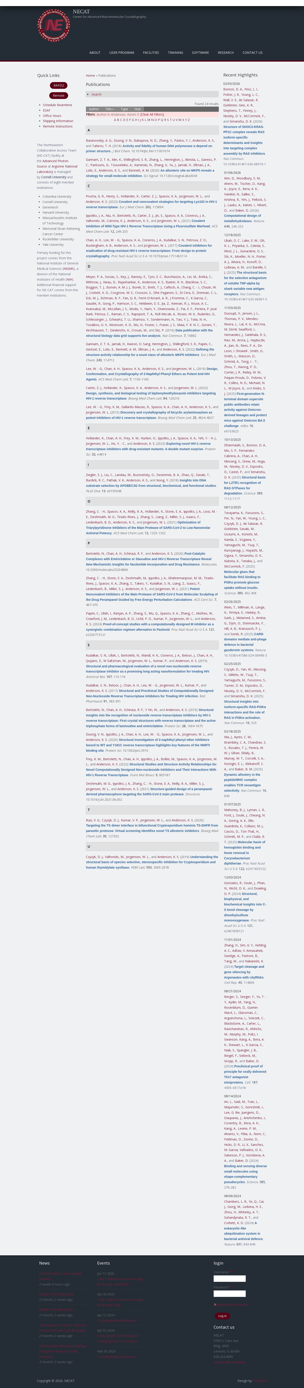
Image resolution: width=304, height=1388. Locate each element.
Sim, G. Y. (246, 945)
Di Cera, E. (187, 293)
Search (96, 94)
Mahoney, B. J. (234, 810)
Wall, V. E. (230, 100)
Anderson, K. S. (203, 140)
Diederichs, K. (120, 330)
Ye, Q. (253, 1201)
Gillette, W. (236, 675)
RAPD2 (59, 85)
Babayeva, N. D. (145, 140)
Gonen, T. (209, 325)
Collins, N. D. (238, 383)
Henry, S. (112, 196)
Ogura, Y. (230, 555)
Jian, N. (234, 345)
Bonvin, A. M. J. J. (118, 287)
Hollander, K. (130, 196)
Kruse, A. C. (199, 303)
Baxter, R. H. (175, 282)
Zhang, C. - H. (95, 511)
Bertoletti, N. (126, 215)
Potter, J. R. (231, 94)
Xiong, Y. (162, 480)
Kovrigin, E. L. (234, 764)
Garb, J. (229, 618)
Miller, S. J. (177, 517)
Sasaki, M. (247, 529)
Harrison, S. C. (127, 303)
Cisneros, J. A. (195, 215)
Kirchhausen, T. (97, 330)
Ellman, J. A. (201, 165)
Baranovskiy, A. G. (99, 140)
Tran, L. (252, 1102)
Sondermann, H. (162, 319)
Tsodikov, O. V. (96, 325)
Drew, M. (249, 461)
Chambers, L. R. (235, 1201)
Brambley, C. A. (235, 742)
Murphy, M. (238, 1034)
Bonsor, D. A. (233, 89)
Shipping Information (58, 121)
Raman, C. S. (120, 314)
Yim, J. (245, 199)
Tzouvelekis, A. (121, 165)
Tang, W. (230, 961)
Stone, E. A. (173, 511)
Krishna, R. (231, 199)
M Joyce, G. (236, 388)
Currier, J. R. (232, 372)
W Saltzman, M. (114, 661)
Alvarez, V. (231, 1134)
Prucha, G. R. (95, 196)
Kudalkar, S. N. (174, 240)
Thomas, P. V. (234, 319)
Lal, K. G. (245, 324)
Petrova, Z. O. (196, 240)
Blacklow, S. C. (196, 282)
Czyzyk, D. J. (110, 820)
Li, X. (245, 1144)
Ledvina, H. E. (252, 1207)
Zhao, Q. (187, 475)
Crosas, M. (139, 330)
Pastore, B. (250, 956)
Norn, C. (260, 1134)
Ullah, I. (106, 613)
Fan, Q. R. (130, 298)
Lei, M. (192, 277)
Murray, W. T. (234, 758)
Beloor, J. (188, 655)
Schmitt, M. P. (234, 836)
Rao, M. (229, 340)
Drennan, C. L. (207, 293)
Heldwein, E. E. (149, 303)
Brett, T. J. (155, 287)
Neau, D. (109, 282)
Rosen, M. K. (186, 314)
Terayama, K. (234, 513)
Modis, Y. (136, 309)
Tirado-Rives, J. (128, 517)
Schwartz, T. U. (120, 319)
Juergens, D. (250, 1112)
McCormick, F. (254, 116)
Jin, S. (159, 215)
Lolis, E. (91, 170)
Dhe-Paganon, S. (165, 293)
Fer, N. (229, 518)
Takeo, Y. (141, 583)
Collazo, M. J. (253, 826)
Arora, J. (243, 340)
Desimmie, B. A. (168, 475)
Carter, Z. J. (149, 196)
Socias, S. (112, 277)
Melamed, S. (245, 618)
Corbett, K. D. (99, 293)
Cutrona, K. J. (116, 221)
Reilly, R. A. (135, 511)
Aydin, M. (235, 1002)
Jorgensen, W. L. (191, 196)
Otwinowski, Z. (168, 309)
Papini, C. (205, 344)
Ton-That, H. (250, 831)
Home (90, 75)
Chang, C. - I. (190, 287)
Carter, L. (253, 1023)
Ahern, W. (231, 183)
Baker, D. (242, 210)
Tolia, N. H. (198, 319)
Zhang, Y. (165, 140)
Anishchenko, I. (254, 1118)
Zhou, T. (230, 367)
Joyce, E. (235, 189)
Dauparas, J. (233, 1118)
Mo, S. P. (230, 450)
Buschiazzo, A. (174, 277)
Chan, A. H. (94, 240)
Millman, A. (246, 607)
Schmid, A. (231, 361)
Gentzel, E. (93, 349)
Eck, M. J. (92, 298)
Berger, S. (231, 997)
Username (222, 1272)
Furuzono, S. (254, 513)
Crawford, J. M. (96, 619)
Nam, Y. (150, 309)
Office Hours (52, 116)
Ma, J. (228, 737)
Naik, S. (229, 1050)
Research (226, 52)
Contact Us (253, 52)
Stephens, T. (232, 110)
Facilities (151, 52)
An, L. (228, 1102)
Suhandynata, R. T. (237, 1217)
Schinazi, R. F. (133, 553)
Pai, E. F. (187, 309)
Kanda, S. (231, 539)
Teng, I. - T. (249, 361)
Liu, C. (108, 475)
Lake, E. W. (250, 240)
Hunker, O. (148, 438)
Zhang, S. (147, 517)
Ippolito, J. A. (95, 215)
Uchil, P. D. (144, 619)
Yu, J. (172, 165)
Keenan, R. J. (180, 303)
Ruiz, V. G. (93, 820)
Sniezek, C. (256, 1018)
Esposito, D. (254, 685)
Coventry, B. (233, 1123)
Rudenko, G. (206, 314)
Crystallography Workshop (116, 1320)
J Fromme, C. (179, 298)
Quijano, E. (94, 661)
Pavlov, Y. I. (182, 140)
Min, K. (117, 159)
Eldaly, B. (247, 753)
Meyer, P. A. (94, 277)
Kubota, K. (231, 561)
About (95, 52)
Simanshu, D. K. (241, 121)
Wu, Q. (153, 613)
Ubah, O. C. (232, 240)
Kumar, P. (161, 619)
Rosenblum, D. (235, 1007)
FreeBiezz (260, 1381)
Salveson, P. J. (234, 1155)
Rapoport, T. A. (142, 314)
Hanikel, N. (232, 194)
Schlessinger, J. (96, 319)
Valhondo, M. (95, 221)
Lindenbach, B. (96, 589)
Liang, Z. (162, 517)
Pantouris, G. (99, 165)
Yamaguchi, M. (235, 545)
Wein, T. (230, 607)
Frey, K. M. (112, 407)
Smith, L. (230, 356)
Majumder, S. (234, 1107)
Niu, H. (110, 215)
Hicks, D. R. (232, 1144)
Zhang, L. (156, 159)
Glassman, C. (247, 1012)
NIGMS (68, 268)
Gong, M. (234, 1207)
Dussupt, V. (232, 313)
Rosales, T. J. (237, 748)
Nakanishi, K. (254, 961)
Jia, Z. (166, 303)
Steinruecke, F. (253, 623)
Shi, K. (228, 256)
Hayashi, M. (254, 550)
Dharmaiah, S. (234, 445)
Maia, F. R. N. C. (188, 325)
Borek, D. (139, 287)
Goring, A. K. (237, 820)
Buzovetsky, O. (144, 475)
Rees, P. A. (248, 345)
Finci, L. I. (251, 89)
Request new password (231, 1304)
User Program (122, 52)
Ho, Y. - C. (118, 443)
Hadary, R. (252, 612)
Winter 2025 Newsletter (56, 1294)
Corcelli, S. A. (254, 758)
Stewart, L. (236, 1045)
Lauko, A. (234, 205)
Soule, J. (242, 815)
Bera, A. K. (250, 189)
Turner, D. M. (233, 685)
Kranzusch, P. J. (250, 628)
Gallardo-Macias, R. (135, 407)
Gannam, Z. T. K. (98, 159)
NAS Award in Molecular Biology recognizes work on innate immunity (62, 1351)
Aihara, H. (238, 262)
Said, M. (240, 1102)
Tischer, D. (247, 183)
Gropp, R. (231, 1061)
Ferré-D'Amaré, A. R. (153, 298)
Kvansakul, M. (96, 309)
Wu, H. (138, 325)
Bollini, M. (168, 759)
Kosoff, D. (254, 262)
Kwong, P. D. (247, 367)
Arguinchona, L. (235, 1018)
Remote (59, 95)
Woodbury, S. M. (248, 178)
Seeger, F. (247, 997)
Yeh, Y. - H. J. (207, 438)
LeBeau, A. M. (234, 267)
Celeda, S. (257, 246)
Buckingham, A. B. (99, 245)
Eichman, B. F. (111, 298)
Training (175, 52)
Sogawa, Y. (247, 539)
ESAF (46, 110)
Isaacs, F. (193, 517)
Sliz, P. (159, 330)
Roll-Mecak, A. (165, 314)
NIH (69, 279)
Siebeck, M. (247, 1055)
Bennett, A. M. (139, 170)
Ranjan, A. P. (122, 613)
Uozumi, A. (232, 534)
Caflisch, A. (172, 287)
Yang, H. (249, 1002)
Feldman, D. (233, 1139)
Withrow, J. (93, 282)
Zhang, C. (187, 613)
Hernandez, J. (233, 335)
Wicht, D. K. (237, 888)
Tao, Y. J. (182, 319)
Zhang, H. (231, 945)
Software (200, 52)
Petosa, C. (102, 314)
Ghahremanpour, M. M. (185, 578)
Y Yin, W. (151, 710)
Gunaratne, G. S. (252, 251)
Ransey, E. (138, 277)
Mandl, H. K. (150, 655)
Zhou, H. (230, 1212)
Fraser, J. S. (167, 325)
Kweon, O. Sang (138, 344)
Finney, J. (249, 110)
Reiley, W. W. (252, 372)
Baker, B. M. (244, 769)
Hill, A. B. (230, 628)
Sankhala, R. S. (255, 335)
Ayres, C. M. (242, 737)
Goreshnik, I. (254, 1107)
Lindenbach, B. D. (98, 522)
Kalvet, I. (249, 205)
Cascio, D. (231, 831)
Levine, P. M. (247, 1128)
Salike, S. (247, 194)
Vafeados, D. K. (251, 1150)
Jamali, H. (185, 165)
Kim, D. (229, 178)
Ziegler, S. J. (94, 475)
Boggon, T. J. (95, 287)
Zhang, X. (161, 165)
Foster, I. (151, 325)
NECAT (81, 11)
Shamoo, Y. (140, 319)
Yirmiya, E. (236, 612)
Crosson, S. (143, 293)
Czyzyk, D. (231, 669)
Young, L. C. (249, 94)
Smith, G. (256, 351)
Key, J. (125, 277)
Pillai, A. (246, 1134)
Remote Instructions (58, 126)
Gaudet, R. (93, 303)
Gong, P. (109, 303)
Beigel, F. (230, 1055)
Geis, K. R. (246, 105)
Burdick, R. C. (95, 480)
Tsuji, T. (253, 545)
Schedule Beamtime (57, 105)
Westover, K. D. (120, 325)
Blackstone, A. (234, 1023)
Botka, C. (205, 277)
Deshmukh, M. (136, 578)
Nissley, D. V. (232, 116)
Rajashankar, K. (129, 282)
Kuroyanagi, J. (234, 550)
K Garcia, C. (199, 298)
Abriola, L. (192, 159)
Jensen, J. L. (250, 313)
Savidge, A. (232, 956)
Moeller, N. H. (245, 256)
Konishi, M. (250, 534)
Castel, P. (236, 472)
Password (222, 1287)
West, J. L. (231, 251)
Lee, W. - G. (111, 240)
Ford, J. (229, 815)
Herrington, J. (173, 159)
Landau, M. (123, 475)
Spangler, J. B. (247, 1050)
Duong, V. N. (123, 140)
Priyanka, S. (240, 246)
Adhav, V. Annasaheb (247, 950)
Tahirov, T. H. (102, 146)
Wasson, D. (247, 356)
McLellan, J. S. (117, 309)
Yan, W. (241, 518)
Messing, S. (232, 461)
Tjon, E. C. (155, 277)
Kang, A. (245, 1039)
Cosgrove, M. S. (122, 293)
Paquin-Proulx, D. (236, 377)
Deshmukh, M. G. (102, 517)
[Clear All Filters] (152, 114)
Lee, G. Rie (232, 1112)
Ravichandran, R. (236, 1029)
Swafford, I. (247, 329)
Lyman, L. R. (256, 810)
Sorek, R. (236, 634)
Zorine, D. (251, 1139)
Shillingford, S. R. (135, 159)
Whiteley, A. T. (248, 1212)
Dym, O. (235, 623)
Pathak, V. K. (116, 480)
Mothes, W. (204, 613)
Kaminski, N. (143, 165)
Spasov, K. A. (168, 196)
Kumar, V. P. (130, 820)
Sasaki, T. (203, 475)
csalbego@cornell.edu (229, 1362)
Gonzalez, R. (233, 883)
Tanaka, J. (248, 561)
